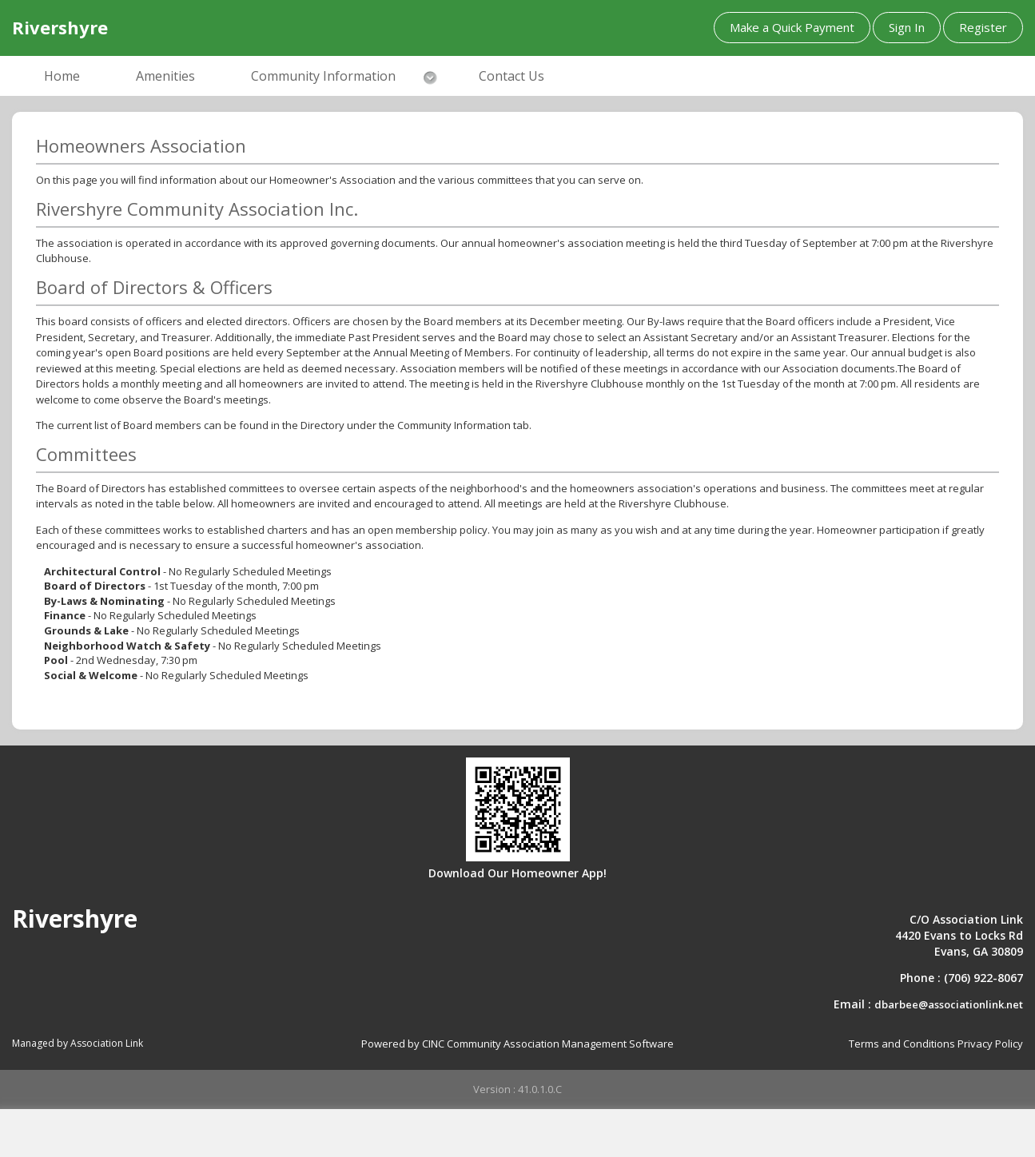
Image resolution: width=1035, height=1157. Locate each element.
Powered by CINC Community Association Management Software (517, 1043)
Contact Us (511, 76)
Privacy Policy (990, 1043)
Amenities (165, 76)
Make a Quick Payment (792, 27)
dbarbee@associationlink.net (948, 1004)
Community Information (323, 76)
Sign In (907, 27)
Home (62, 76)
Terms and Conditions (902, 1043)
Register (983, 27)
